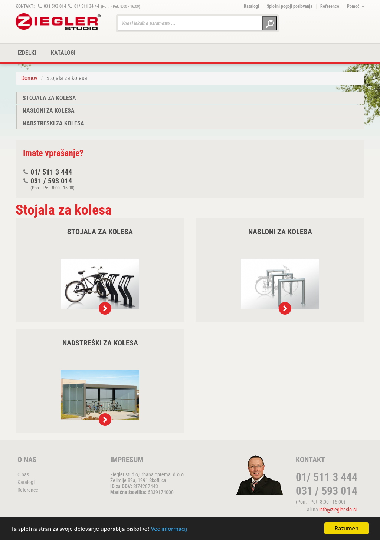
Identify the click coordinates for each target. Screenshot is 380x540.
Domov (29, 78)
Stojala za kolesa (49, 98)
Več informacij (169, 529)
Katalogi (251, 6)
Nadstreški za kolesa (53, 123)
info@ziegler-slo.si (338, 510)
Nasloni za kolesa (49, 110)
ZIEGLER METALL (58, 21)
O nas (23, 474)
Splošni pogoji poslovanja (289, 6)
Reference (329, 6)
